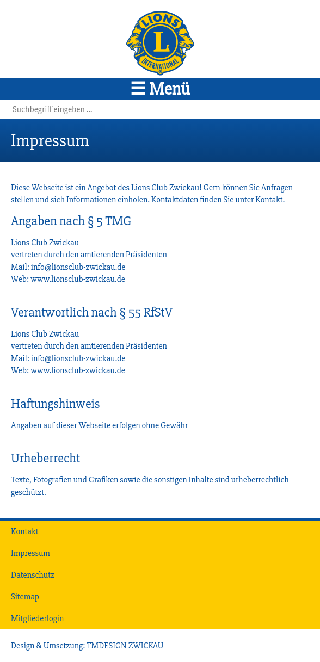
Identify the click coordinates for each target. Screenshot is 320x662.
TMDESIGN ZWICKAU (125, 645)
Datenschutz (32, 575)
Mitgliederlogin (37, 618)
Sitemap (25, 596)
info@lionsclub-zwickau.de (78, 267)
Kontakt (268, 199)
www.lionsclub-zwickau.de (77, 279)
